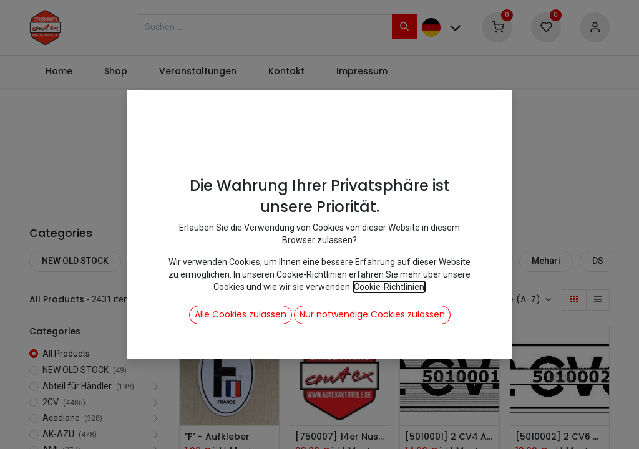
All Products (66, 354)
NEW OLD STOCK (75, 261)
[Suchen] (404, 26)
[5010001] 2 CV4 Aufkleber (449, 437)
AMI (434, 261)
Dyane (486, 261)
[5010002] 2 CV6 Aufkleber (560, 437)
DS (597, 261)
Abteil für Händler (177, 261)
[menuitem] (58, 72)
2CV (253, 261)
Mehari (546, 261)
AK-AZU (379, 261)
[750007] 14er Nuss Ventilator (339, 437)
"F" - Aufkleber (217, 437)
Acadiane (312, 261)
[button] (519, 300)
